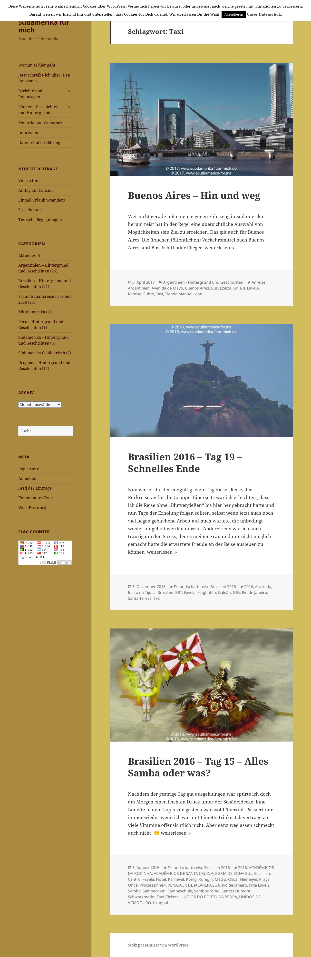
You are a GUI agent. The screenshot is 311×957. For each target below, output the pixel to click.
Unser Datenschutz (264, 14)
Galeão (224, 592)
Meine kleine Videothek (40, 122)
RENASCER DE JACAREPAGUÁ (194, 885)
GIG (236, 592)
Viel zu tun (28, 180)
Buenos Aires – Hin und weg (194, 195)
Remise (134, 294)
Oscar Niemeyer (242, 879)
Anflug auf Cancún (35, 190)
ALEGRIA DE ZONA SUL (231, 873)
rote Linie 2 (259, 885)
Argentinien (139, 288)
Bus (214, 288)
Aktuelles (27, 255)
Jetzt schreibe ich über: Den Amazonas (44, 78)
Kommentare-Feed (35, 498)
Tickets (172, 896)
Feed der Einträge (35, 488)
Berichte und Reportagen (30, 93)
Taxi (159, 294)
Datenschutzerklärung (39, 142)
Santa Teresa (140, 598)
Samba (134, 891)
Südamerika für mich (43, 26)
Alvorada (263, 586)
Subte (148, 294)
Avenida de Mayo (167, 288)
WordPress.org (32, 507)
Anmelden (28, 478)
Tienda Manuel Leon (183, 294)
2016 (248, 586)
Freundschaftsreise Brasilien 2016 (205, 586)
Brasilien (165, 592)
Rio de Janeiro (254, 592)
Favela (189, 592)
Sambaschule (179, 891)
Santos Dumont (236, 891)
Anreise (258, 282)
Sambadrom (154, 891)
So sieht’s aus (30, 210)
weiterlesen (220, 247)
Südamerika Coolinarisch (41, 353)
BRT (178, 592)
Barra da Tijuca (142, 592)
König (191, 879)
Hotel (161, 879)
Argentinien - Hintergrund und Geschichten (203, 282)
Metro (220, 879)
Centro (134, 879)
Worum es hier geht (36, 65)
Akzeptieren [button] (233, 14)
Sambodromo (207, 891)
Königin (206, 879)
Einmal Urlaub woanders (41, 200)
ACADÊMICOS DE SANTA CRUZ (181, 873)
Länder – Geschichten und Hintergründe (38, 109)
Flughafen (206, 592)
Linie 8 (239, 288)
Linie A (253, 288)
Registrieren (30, 468)
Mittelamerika (31, 312)
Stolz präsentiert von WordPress (158, 945)
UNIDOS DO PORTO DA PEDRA (209, 896)
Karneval (176, 879)
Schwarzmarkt (141, 896)
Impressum (28, 132)
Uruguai (160, 902)
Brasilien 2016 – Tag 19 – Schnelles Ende (185, 462)
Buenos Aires (197, 288)
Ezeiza (225, 288)
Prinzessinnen (153, 885)
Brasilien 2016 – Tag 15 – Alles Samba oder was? (198, 766)
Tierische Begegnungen (40, 219)
